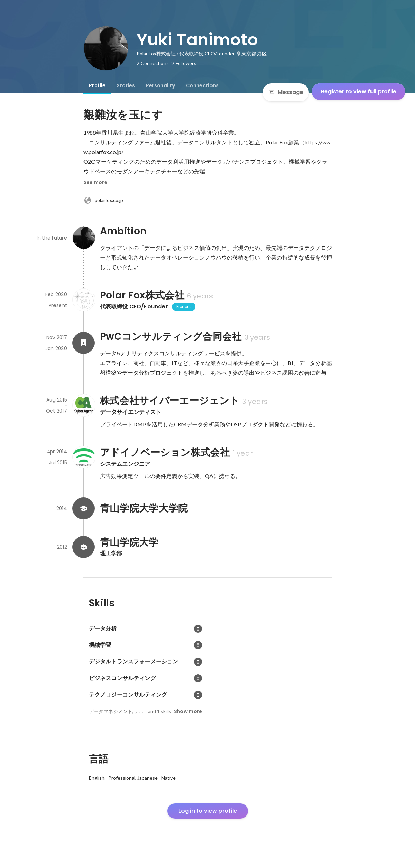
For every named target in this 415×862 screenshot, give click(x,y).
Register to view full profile (358, 91)
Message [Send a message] (285, 92)
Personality (160, 85)
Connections (202, 85)
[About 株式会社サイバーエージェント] (83, 405)
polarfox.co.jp (103, 200)
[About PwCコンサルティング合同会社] (83, 343)
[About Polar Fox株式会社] (83, 299)
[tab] (97, 85)
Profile (97, 85)
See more (95, 182)
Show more (188, 711)
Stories (126, 85)
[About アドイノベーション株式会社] (83, 457)
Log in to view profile (207, 811)
